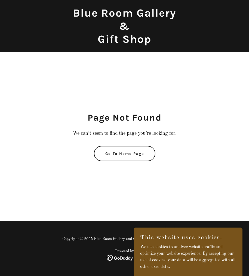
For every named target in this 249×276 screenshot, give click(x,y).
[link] (124, 41)
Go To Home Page (124, 153)
